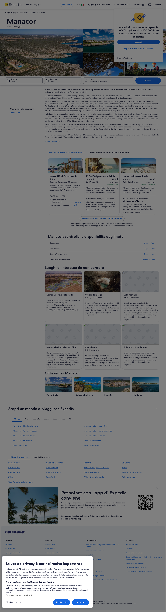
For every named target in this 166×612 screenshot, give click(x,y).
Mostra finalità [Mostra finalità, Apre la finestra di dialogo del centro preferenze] (13, 602)
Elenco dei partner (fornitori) (19, 595)
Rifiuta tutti (61, 602)
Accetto (81, 602)
